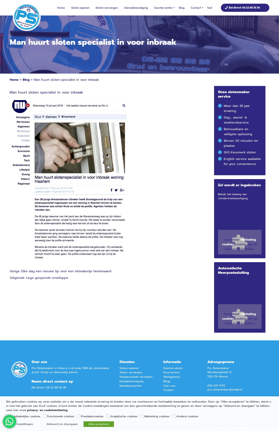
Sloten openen (80, 7)
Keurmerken (171, 372)
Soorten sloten (164, 8)
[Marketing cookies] (142, 416)
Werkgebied (171, 377)
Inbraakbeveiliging (136, 7)
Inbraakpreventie (131, 386)
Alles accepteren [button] (98, 424)
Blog (181, 7)
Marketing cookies (157, 416)
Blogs (166, 381)
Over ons (169, 386)
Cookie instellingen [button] (19, 424)
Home (61, 7)
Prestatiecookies (92, 416)
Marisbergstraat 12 (219, 372)
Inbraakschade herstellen (136, 377)
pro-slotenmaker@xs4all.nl (224, 390)
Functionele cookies (60, 416)
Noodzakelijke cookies (25, 416)
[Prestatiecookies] (78, 416)
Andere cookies (187, 416)
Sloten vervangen (107, 7)
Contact (197, 8)
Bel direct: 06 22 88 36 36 (244, 7)
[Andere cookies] (174, 416)
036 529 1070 (216, 386)
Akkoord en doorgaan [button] (62, 424)
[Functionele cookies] (44, 416)
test (209, 7)
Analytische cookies (124, 416)
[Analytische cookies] (107, 416)
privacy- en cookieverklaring (47, 410)
